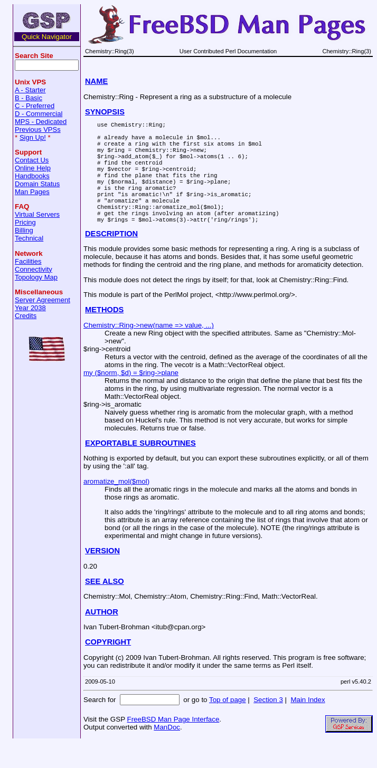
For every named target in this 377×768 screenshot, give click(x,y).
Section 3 (268, 725)
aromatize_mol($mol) (116, 507)
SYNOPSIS (105, 112)
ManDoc (167, 752)
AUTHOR (101, 637)
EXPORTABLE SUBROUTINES (140, 468)
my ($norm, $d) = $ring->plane (130, 398)
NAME (96, 81)
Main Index (307, 725)
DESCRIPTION (111, 259)
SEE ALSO (104, 606)
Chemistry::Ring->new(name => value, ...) (148, 350)
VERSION (102, 576)
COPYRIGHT (108, 667)
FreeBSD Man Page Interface (173, 744)
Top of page (227, 725)
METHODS (104, 335)
